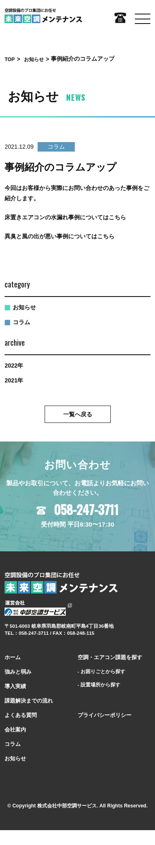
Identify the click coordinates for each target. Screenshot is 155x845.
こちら (117, 217)
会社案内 (15, 729)
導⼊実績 (15, 686)
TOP (9, 59)
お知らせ (34, 59)
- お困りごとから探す (101, 671)
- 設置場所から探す (99, 684)
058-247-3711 (86, 509)
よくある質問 (21, 715)
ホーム (13, 657)
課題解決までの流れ (29, 701)
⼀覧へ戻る (77, 414)
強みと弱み (18, 672)
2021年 (14, 380)
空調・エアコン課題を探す (110, 657)
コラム (21, 322)
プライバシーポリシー (104, 715)
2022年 (14, 365)
